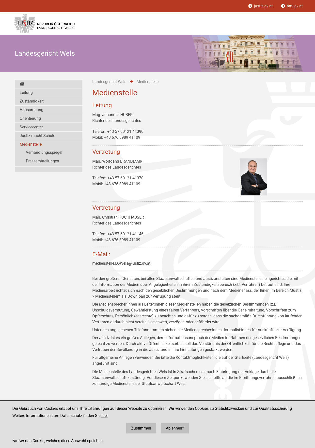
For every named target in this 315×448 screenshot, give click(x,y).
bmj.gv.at (292, 6)
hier (104, 415)
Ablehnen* (175, 428)
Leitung (26, 92)
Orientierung (30, 118)
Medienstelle (31, 144)
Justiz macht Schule (37, 135)
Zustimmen (141, 428)
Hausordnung (31, 109)
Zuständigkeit (32, 101)
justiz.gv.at (261, 6)
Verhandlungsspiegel (44, 152)
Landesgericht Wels (270, 357)
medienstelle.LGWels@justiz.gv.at (121, 263)
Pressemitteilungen (42, 161)
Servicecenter (31, 127)
